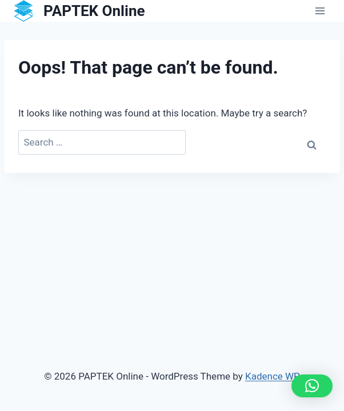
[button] (312, 385)
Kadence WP (272, 376)
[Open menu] (319, 11)
